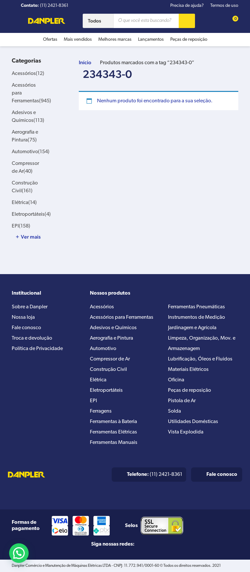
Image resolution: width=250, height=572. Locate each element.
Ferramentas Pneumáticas (196, 307)
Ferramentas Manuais (113, 442)
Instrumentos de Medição (196, 317)
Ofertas (50, 39)
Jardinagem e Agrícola (192, 327)
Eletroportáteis (31, 214)
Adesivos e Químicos (113, 327)
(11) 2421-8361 (154, 474)
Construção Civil (108, 369)
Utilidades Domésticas (193, 421)
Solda (174, 411)
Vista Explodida (185, 432)
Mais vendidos (78, 39)
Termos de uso (224, 5)
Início (85, 62)
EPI (21, 226)
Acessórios (28, 73)
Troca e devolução (32, 338)
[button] (19, 553)
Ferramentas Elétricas (113, 432)
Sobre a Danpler (30, 307)
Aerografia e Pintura (111, 338)
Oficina (176, 380)
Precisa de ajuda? (187, 5)
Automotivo (30, 151)
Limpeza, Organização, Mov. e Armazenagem (201, 343)
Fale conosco (26, 327)
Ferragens (101, 411)
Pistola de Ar (182, 400)
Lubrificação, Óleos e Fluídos (200, 359)
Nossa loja (23, 317)
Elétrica (24, 202)
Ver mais (31, 237)
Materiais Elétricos (188, 369)
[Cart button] (231, 21)
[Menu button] (15, 22)
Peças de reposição (188, 39)
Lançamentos (151, 39)
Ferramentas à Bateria (113, 421)
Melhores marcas (115, 39)
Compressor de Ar (110, 359)
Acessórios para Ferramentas (121, 317)
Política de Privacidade (37, 348)
